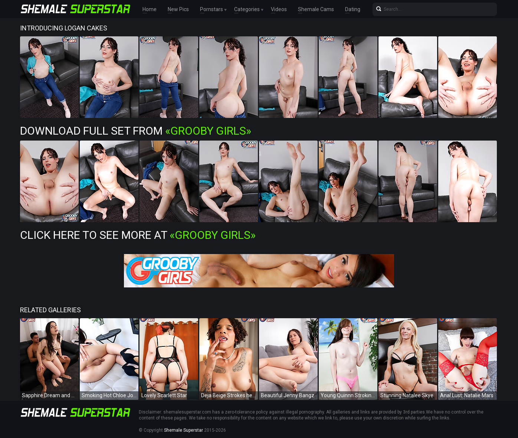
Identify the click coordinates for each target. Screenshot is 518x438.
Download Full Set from (135, 130)
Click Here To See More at (138, 234)
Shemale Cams (316, 9)
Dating (352, 9)
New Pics (178, 9)
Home (149, 9)
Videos (279, 9)
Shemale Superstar (183, 430)
